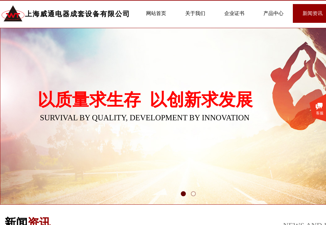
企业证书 (234, 13)
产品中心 (273, 13)
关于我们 (195, 13)
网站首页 (156, 13)
